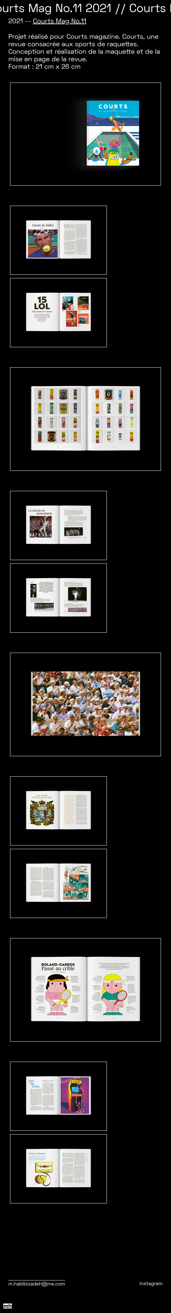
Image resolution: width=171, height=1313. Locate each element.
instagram (151, 1284)
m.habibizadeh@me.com (36, 1284)
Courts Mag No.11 (59, 22)
